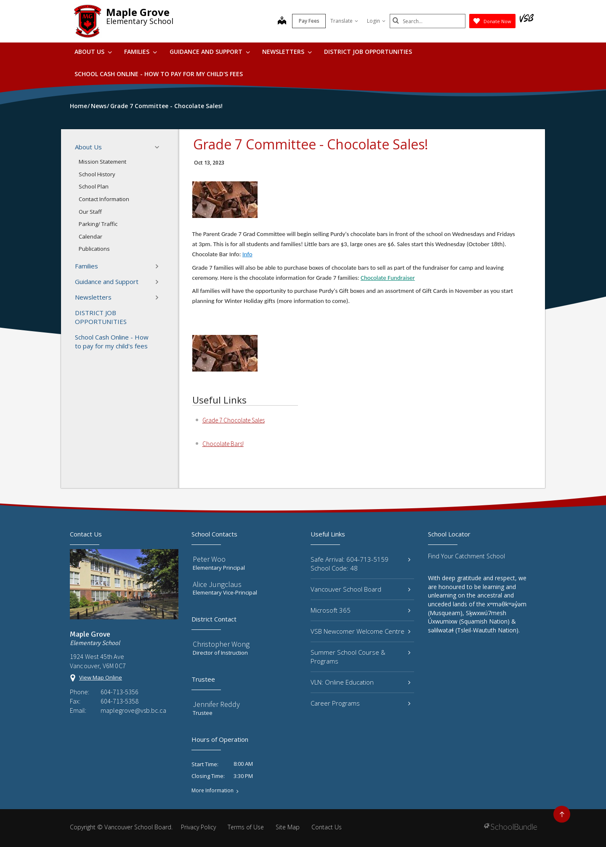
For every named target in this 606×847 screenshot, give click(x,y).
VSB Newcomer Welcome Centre (360, 631)
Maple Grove (138, 12)
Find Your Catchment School (466, 556)
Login (376, 20)
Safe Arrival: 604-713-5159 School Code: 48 (360, 563)
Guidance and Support (210, 52)
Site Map (288, 827)
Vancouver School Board (360, 589)
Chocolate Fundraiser (388, 277)
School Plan (94, 186)
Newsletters (287, 52)
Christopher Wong (221, 644)
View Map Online (100, 677)
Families (140, 52)
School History (97, 174)
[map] (282, 21)
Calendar (90, 236)
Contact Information (104, 199)
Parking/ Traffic (98, 224)
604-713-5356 (119, 692)
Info (247, 254)
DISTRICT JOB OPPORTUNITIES (368, 52)
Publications (94, 248)
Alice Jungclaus (217, 584)
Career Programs (360, 703)
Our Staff (90, 211)
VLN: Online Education (360, 682)
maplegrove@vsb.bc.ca (133, 710)
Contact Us (326, 827)
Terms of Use (246, 827)
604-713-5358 (119, 701)
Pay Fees (309, 20)
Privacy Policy (198, 827)
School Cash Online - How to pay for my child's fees (158, 74)
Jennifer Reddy (216, 704)
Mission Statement (102, 161)
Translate (344, 20)
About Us (93, 52)
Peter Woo (209, 559)
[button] (159, 147)
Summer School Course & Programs (360, 656)
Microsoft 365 (360, 610)
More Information (212, 790)
